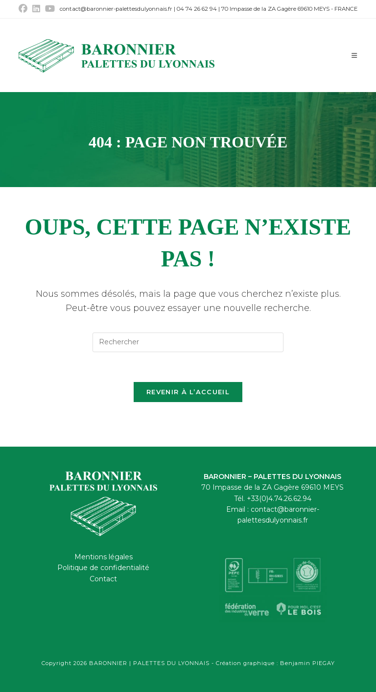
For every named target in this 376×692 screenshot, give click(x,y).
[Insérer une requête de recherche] (188, 342)
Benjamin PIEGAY (307, 663)
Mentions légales (103, 556)
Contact (103, 578)
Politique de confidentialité (103, 567)
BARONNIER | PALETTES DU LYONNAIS (150, 663)
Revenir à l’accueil (188, 392)
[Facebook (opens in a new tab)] (24, 9)
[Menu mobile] (354, 55)
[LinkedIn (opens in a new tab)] (36, 9)
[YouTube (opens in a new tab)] (50, 9)
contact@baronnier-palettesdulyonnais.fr (116, 8)
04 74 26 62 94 (197, 8)
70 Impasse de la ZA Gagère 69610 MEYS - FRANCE (289, 8)
